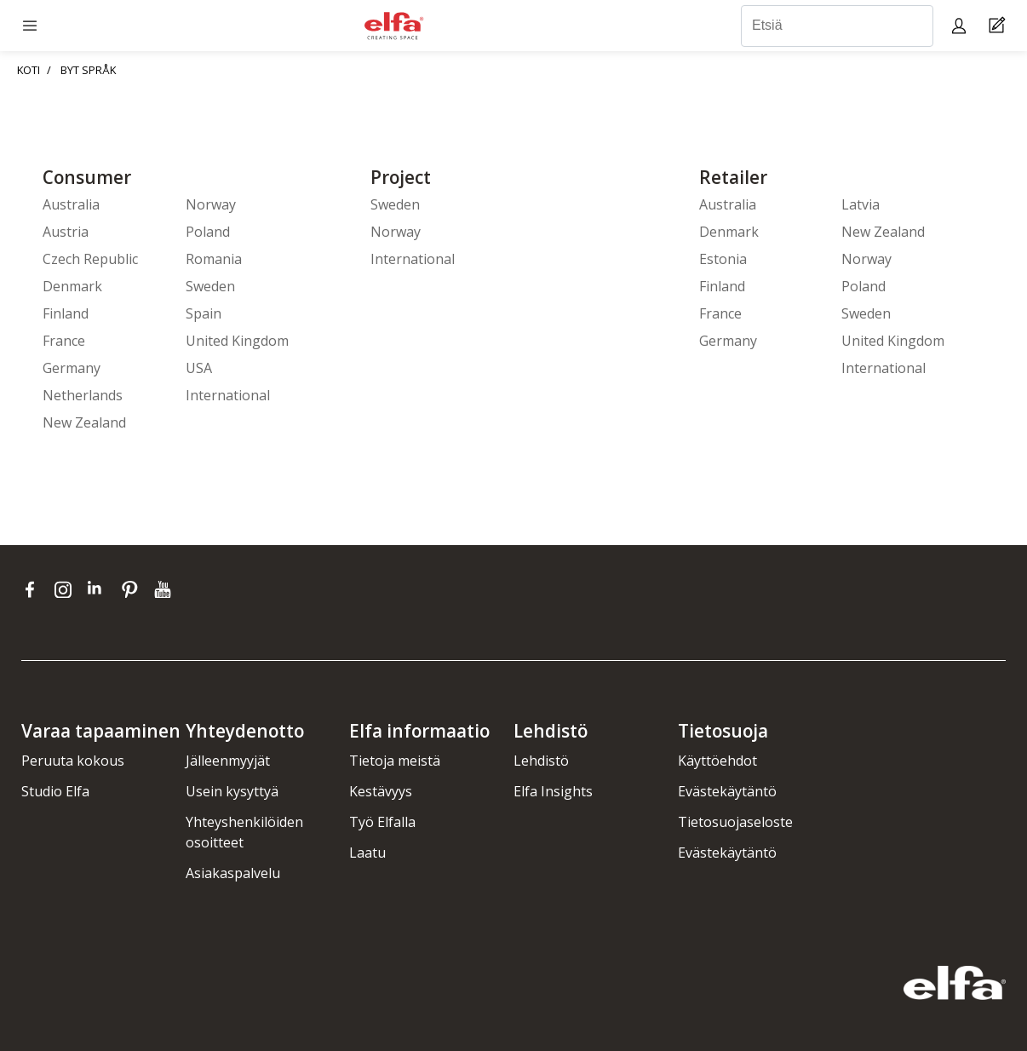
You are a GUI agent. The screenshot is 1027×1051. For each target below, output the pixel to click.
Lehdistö (541, 760)
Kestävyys (380, 791)
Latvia (860, 204)
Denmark (72, 286)
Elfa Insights (553, 791)
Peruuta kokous (72, 760)
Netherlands (83, 395)
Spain (203, 313)
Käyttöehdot (717, 760)
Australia (71, 204)
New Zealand (84, 422)
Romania (214, 259)
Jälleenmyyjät (228, 760)
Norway (211, 204)
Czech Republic (90, 259)
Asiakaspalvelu (233, 873)
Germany (71, 368)
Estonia (723, 259)
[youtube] (164, 589)
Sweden (210, 286)
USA (199, 368)
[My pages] (961, 25)
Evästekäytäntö (727, 791)
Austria (66, 231)
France (64, 340)
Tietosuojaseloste (735, 822)
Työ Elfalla (382, 822)
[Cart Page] (999, 26)
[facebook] (33, 589)
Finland (66, 313)
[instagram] (67, 589)
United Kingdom (237, 340)
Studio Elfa (55, 791)
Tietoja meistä (394, 760)
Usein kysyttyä (232, 791)
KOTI (28, 70)
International (228, 395)
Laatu (367, 852)
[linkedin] (100, 589)
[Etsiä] (837, 26)
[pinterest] (133, 589)
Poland (208, 231)
